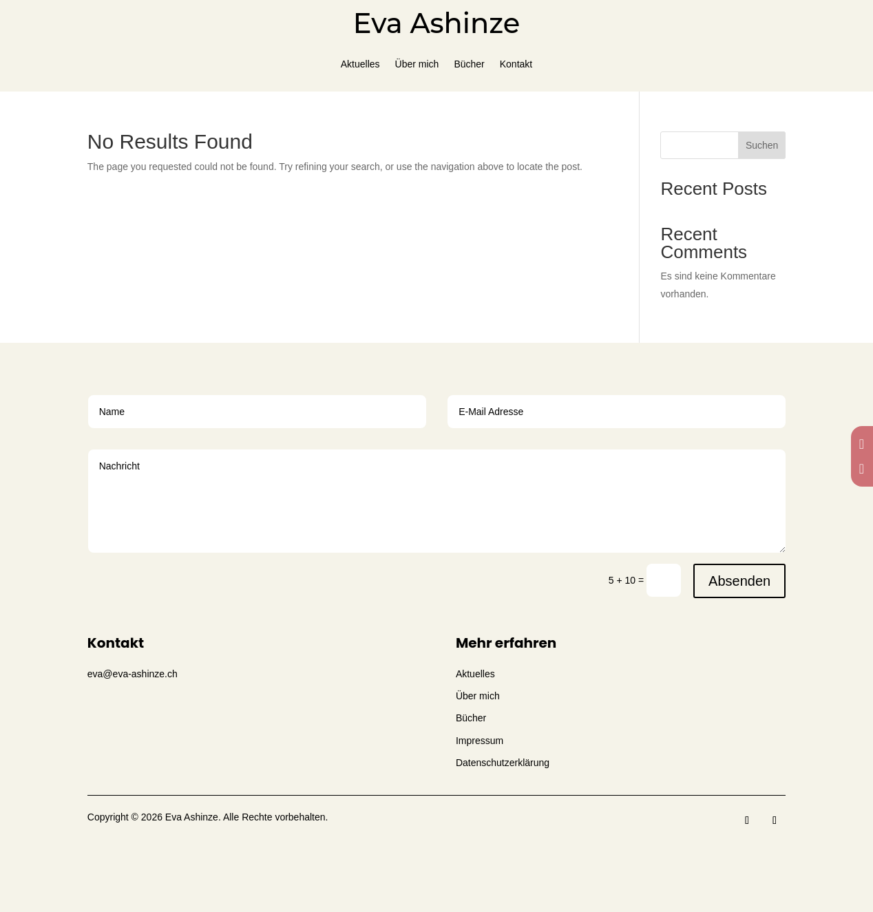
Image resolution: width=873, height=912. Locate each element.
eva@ (132, 673)
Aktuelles (360, 64)
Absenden (739, 580)
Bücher (469, 64)
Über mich (417, 64)
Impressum (479, 740)
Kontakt (516, 64)
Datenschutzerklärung (502, 762)
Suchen (762, 145)
